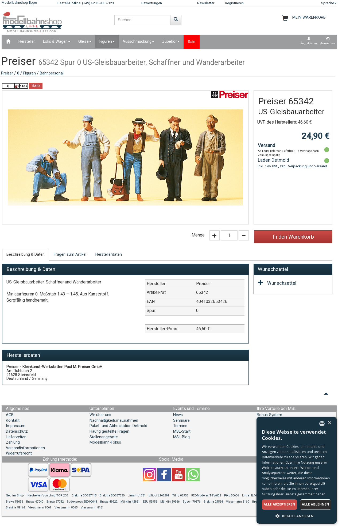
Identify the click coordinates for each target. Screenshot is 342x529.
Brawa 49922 (108, 501)
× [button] (329, 423)
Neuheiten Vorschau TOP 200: (48, 495)
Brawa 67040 (34, 501)
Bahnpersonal (52, 73)
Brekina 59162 (15, 507)
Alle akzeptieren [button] (279, 504)
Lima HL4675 (251, 495)
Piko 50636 (231, 495)
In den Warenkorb (293, 237)
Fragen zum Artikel (70, 254)
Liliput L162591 (159, 495)
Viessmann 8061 (39, 507)
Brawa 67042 (55, 501)
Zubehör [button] (171, 41)
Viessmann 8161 (92, 507)
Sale (191, 42)
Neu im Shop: (15, 495)
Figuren (29, 73)
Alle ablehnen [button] (315, 504)
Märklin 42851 (130, 501)
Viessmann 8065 (66, 507)
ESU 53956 (150, 501)
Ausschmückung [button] (138, 41)
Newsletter (205, 3)
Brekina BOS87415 (84, 495)
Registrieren (234, 3)
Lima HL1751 (137, 495)
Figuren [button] (107, 41)
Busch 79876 (191, 501)
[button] (296, 515)
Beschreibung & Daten (25, 254)
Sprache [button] (329, 3)
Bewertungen (151, 3)
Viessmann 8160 (237, 501)
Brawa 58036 (14, 501)
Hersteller (26, 41)
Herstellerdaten (108, 254)
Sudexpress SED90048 (82, 501)
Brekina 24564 (213, 501)
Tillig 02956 (180, 495)
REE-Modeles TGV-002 (206, 495)
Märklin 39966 (170, 501)
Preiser (7, 73)
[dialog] (296, 470)
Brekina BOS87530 (112, 495)
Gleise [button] (84, 41)
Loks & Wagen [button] (56, 41)
